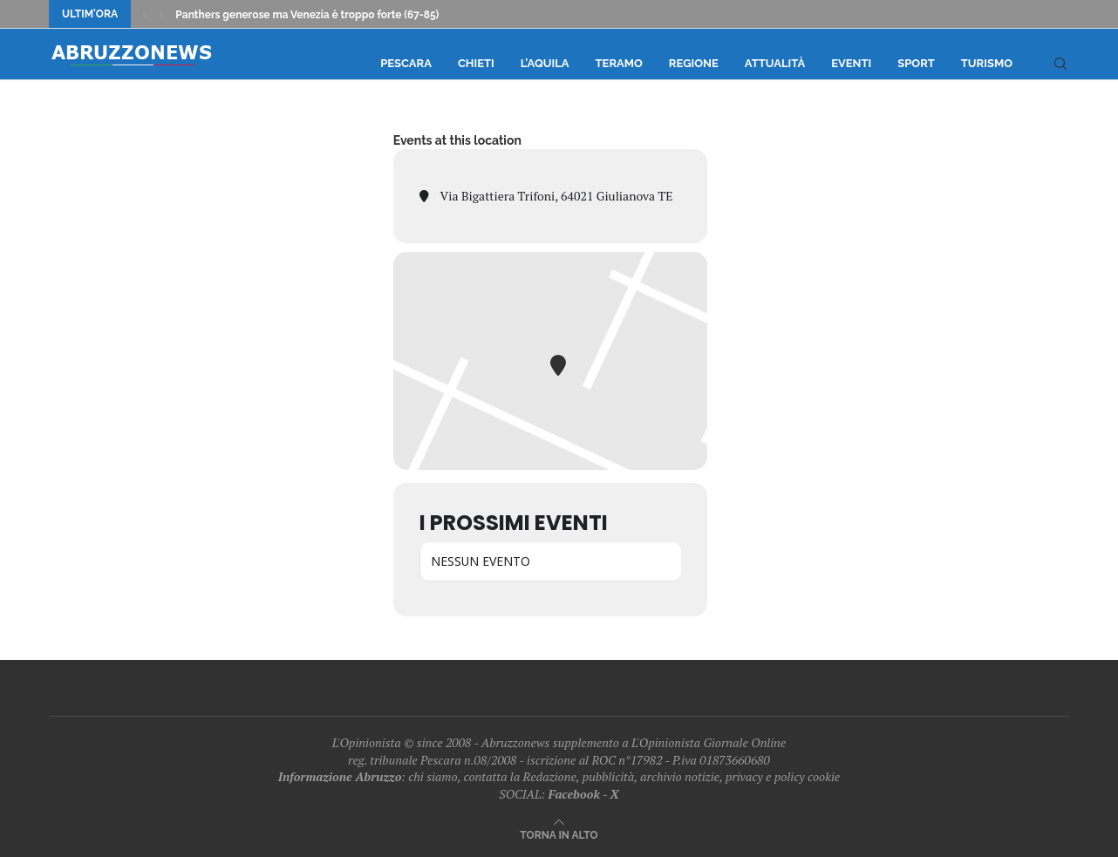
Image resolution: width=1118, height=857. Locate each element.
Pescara (406, 63)
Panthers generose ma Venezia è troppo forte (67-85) (307, 15)
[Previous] (145, 14)
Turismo (986, 63)
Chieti (476, 63)
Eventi (851, 63)
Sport (916, 63)
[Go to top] (558, 834)
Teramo (619, 63)
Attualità (775, 63)
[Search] (1060, 64)
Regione (694, 63)
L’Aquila (545, 63)
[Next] (161, 14)
